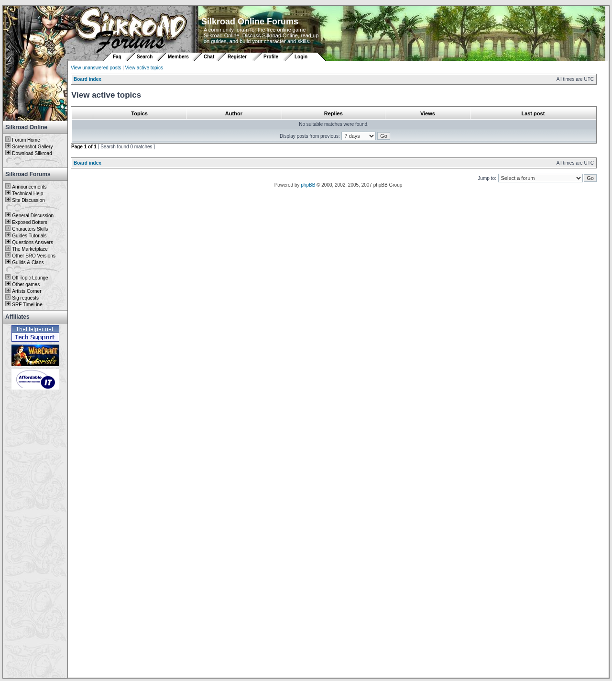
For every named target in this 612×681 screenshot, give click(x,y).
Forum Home (26, 140)
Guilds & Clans (28, 262)
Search (145, 56)
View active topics (144, 67)
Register (237, 56)
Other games (26, 284)
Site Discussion (28, 200)
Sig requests (25, 298)
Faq (117, 56)
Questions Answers (32, 242)
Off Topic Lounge (30, 277)
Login (301, 56)
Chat (210, 56)
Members (178, 56)
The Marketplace (29, 249)
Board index (87, 79)
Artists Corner (26, 291)
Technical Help (27, 193)
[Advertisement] (35, 534)
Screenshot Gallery (32, 146)
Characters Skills (30, 229)
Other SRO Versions (33, 255)
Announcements (29, 187)
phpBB (308, 185)
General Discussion (33, 215)
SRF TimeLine (27, 304)
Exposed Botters (29, 222)
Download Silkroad (32, 153)
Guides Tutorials (29, 235)
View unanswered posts (96, 67)
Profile (270, 56)
